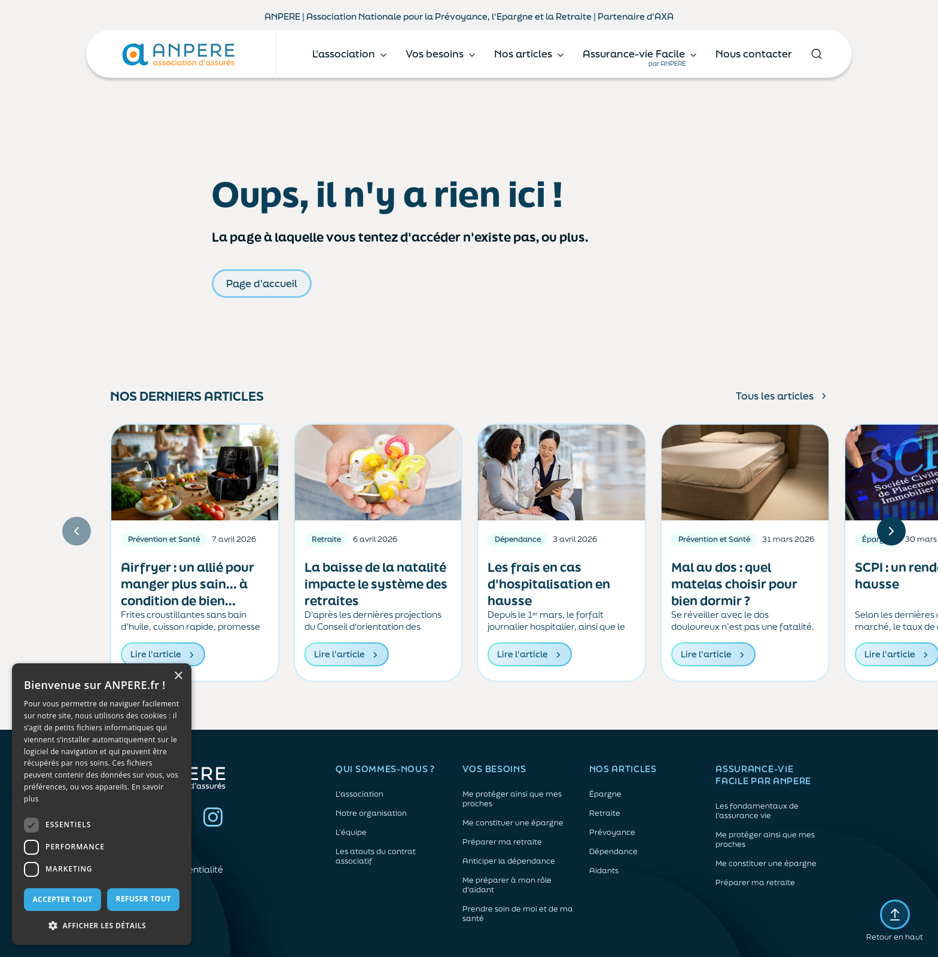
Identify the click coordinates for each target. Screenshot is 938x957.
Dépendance (613, 852)
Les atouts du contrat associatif (376, 856)
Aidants (604, 871)
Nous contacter (753, 53)
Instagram (213, 817)
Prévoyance (612, 832)
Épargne (605, 794)
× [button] (177, 676)
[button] (101, 926)
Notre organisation (371, 813)
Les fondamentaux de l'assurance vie (757, 811)
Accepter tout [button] (62, 899)
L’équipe (351, 832)
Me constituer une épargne (513, 823)
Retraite (604, 813)
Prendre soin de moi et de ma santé (517, 914)
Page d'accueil (261, 283)
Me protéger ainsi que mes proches (512, 799)
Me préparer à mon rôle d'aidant (507, 885)
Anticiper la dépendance (508, 861)
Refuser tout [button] (143, 899)
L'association (359, 794)
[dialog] (101, 804)
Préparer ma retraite (502, 842)
